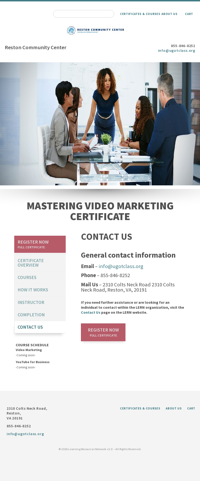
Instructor (31, 302)
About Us (169, 14)
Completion (31, 314)
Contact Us (90, 312)
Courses (27, 277)
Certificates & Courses (140, 14)
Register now (103, 332)
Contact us (30, 327)
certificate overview (31, 263)
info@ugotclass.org (176, 50)
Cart (189, 14)
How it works (33, 290)
